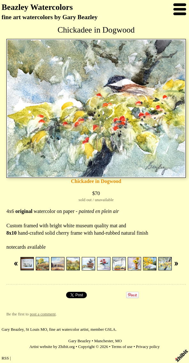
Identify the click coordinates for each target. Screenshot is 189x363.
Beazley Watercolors (37, 7)
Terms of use (121, 346)
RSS (5, 358)
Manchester (103, 341)
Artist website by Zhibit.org (52, 346)
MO (118, 341)
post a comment (43, 314)
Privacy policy (148, 346)
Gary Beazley (79, 341)
